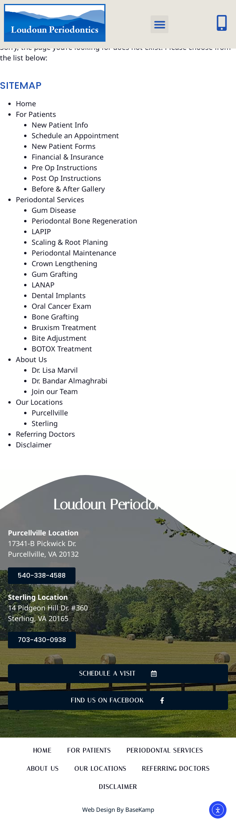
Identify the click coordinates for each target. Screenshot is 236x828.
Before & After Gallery (68, 198)
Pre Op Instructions (64, 176)
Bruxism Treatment (64, 336)
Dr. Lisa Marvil (55, 379)
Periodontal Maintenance (74, 262)
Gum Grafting (54, 283)
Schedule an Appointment (75, 144)
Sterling (45, 432)
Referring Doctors (45, 443)
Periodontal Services (50, 208)
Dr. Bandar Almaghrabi (70, 389)
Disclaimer (33, 453)
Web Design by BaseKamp (118, 819)
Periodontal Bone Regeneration (84, 230)
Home (26, 112)
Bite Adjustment (59, 347)
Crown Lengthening (64, 272)
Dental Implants (59, 304)
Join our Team (55, 400)
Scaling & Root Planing (70, 251)
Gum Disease (54, 219)
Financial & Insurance (68, 166)
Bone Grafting (55, 325)
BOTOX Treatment (62, 357)
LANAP (43, 294)
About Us (31, 368)
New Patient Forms (64, 155)
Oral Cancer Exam (61, 315)
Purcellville (50, 421)
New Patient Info (60, 134)
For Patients (36, 123)
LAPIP (41, 240)
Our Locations (39, 411)
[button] (159, 24)
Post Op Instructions (66, 187)
